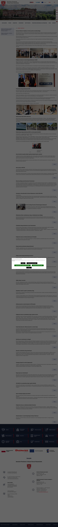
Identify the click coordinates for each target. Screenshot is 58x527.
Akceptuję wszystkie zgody (37, 265)
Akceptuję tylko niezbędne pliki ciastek (22, 265)
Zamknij (29, 267)
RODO (23, 263)
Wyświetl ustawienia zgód (32, 263)
